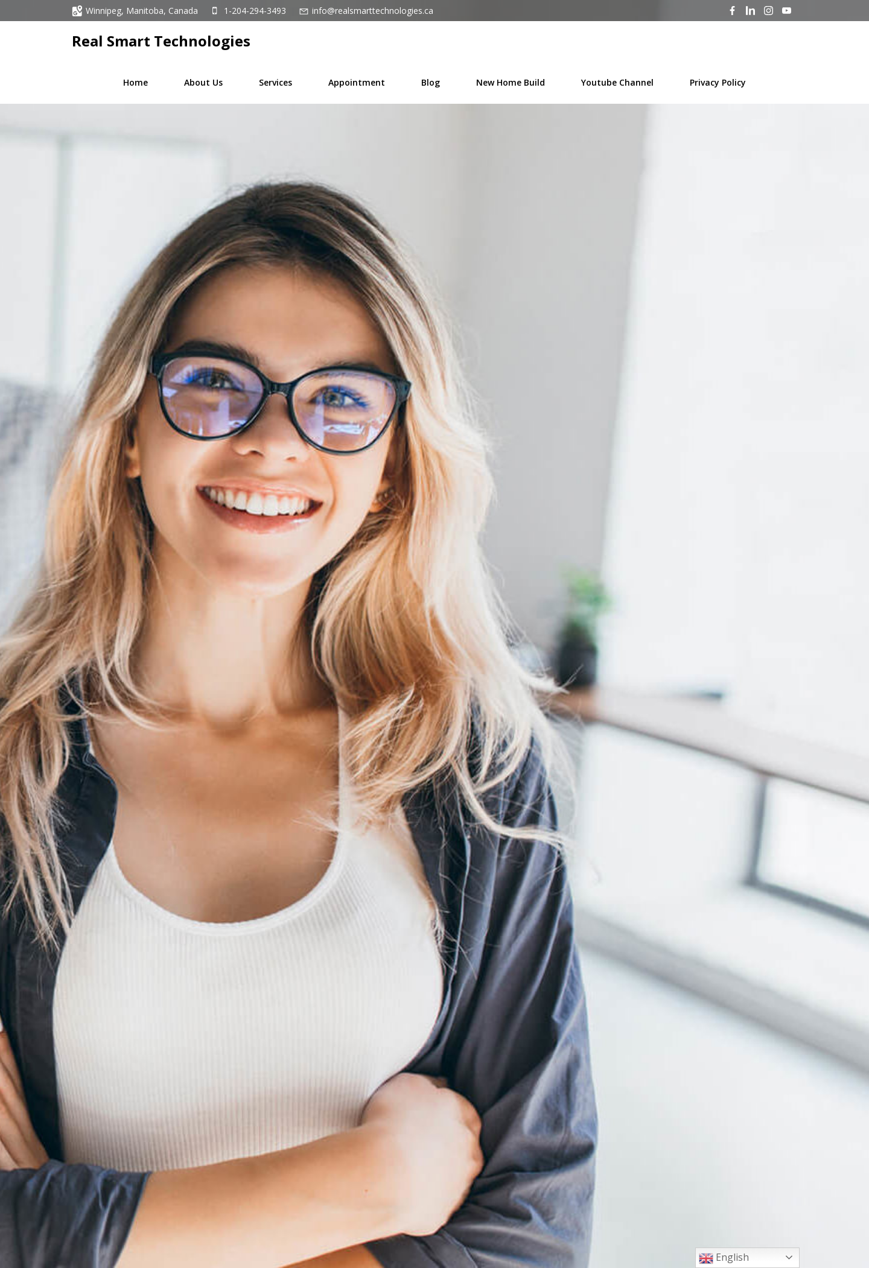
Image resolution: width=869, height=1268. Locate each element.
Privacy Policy (718, 82)
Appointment (356, 82)
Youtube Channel (617, 82)
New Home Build (510, 82)
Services (275, 82)
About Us (203, 82)
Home (135, 82)
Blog (430, 82)
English (724, 1258)
